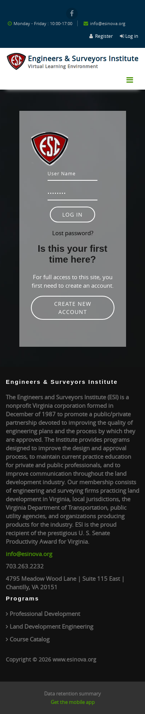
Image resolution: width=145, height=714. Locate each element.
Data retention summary (72, 693)
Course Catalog (29, 639)
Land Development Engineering (51, 626)
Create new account (72, 307)
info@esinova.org (29, 554)
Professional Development (45, 613)
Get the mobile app (73, 702)
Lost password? (72, 233)
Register (104, 36)
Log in (131, 36)
